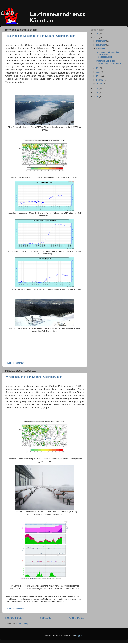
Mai (98, 68)
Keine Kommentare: (16, 363)
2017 (96, 37)
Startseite (45, 617)
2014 (96, 96)
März (98, 76)
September (101, 49)
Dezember (101, 41)
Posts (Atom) (22, 624)
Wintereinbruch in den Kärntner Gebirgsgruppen (33, 376)
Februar (100, 80)
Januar (99, 84)
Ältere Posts (76, 617)
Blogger (78, 635)
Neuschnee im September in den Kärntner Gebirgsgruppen (40, 35)
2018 (96, 33)
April (98, 72)
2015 (96, 92)
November (101, 45)
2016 (96, 88)
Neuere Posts (13, 617)
